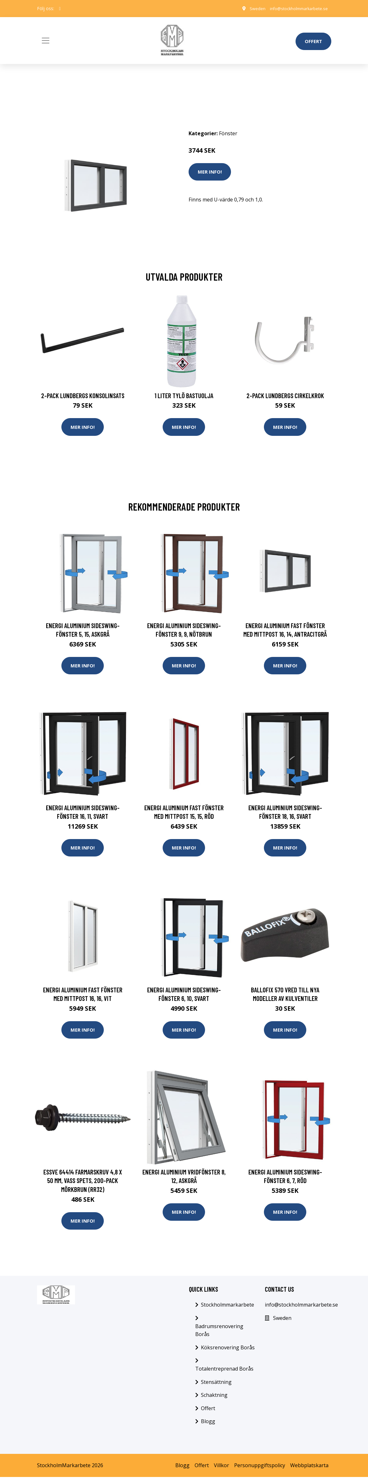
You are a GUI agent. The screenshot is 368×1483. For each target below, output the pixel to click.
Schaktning (214, 1400)
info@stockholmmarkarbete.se (294, 8)
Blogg (208, 1426)
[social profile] (60, 9)
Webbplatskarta (309, 1470)
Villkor (221, 1470)
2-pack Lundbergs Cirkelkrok (285, 395)
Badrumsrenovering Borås (219, 1336)
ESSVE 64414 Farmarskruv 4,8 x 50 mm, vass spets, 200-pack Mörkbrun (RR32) (82, 1185)
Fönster (228, 133)
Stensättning (216, 1387)
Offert (313, 41)
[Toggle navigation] (45, 41)
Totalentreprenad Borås (224, 1374)
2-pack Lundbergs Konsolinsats (82, 395)
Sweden (249, 8)
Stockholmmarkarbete (227, 1310)
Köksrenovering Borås (228, 1353)
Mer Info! (210, 172)
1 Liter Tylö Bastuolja (183, 395)
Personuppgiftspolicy (259, 1470)
